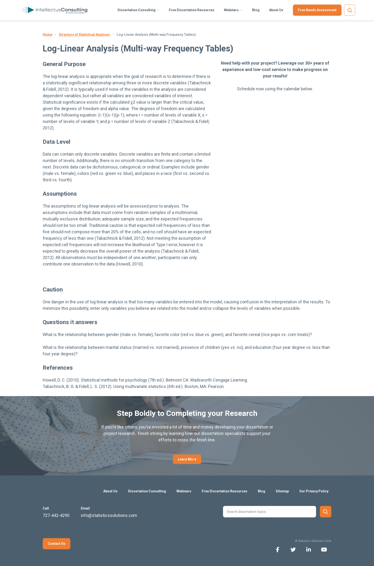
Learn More (187, 459)
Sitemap (282, 491)
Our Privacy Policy (313, 491)
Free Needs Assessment (317, 10)
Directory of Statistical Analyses (84, 34)
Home (47, 34)
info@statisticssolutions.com (109, 515)
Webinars (231, 10)
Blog (256, 10)
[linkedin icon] (308, 549)
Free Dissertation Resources (191, 10)
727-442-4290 (56, 515)
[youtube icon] (324, 549)
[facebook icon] (277, 549)
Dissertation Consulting (137, 10)
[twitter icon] (293, 549)
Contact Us (56, 544)
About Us (276, 10)
